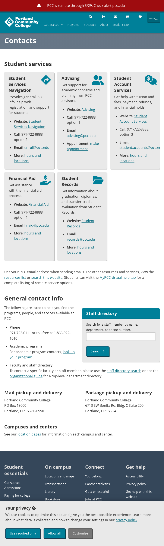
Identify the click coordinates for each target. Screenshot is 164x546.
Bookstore (52, 499)
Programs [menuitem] (73, 25)
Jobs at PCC (93, 499)
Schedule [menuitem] (90, 25)
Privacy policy (136, 484)
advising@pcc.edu (81, 135)
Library (50, 491)
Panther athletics (97, 484)
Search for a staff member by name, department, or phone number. (112, 327)
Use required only (23, 533)
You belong (93, 476)
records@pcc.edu (81, 239)
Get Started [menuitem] (51, 25)
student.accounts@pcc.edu (141, 147)
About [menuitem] (104, 25)
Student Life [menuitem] (121, 25)
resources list (15, 277)
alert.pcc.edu (114, 5)
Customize (80, 533)
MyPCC (152, 18)
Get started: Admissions (12, 485)
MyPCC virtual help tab (118, 277)
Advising (88, 109)
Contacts (20, 40)
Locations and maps (59, 476)
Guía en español (97, 491)
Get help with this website (139, 494)
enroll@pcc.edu (36, 147)
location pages (29, 434)
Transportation (55, 484)
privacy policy (126, 520)
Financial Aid (39, 204)
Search (97, 351)
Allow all (54, 533)
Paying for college (17, 495)
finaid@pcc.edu (36, 225)
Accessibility (135, 476)
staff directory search (124, 370)
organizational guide (26, 376)
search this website (46, 277)
